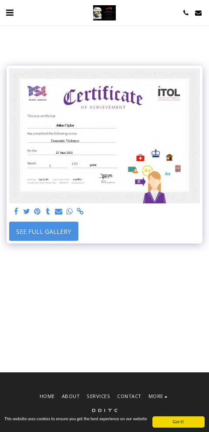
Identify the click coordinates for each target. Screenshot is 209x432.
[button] (9, 12)
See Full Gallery (43, 231)
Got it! (179, 422)
